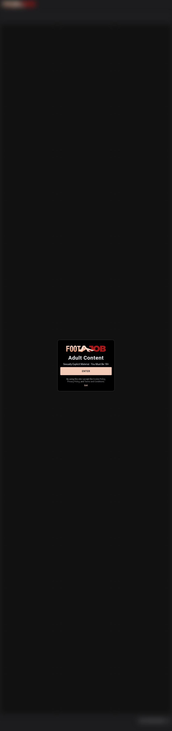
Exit (86, 385)
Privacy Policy (73, 381)
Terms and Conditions (94, 381)
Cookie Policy (99, 379)
